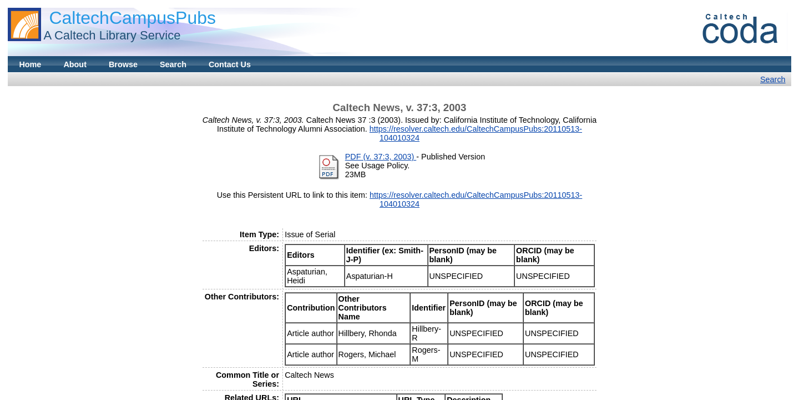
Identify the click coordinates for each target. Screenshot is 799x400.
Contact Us (230, 64)
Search (173, 64)
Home (30, 64)
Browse (123, 64)
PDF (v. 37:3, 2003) (381, 156)
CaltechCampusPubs (132, 18)
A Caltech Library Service (111, 35)
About (75, 64)
